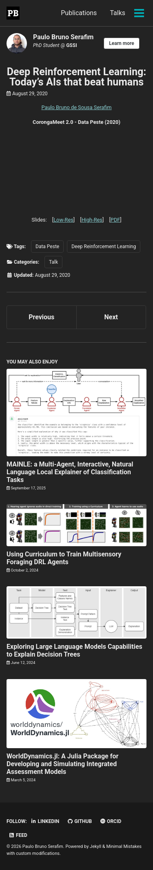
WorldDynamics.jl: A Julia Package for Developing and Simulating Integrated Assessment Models (62, 764)
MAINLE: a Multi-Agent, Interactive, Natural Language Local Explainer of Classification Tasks (70, 472)
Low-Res (63, 220)
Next (111, 317)
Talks (117, 13)
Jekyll (95, 846)
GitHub (79, 821)
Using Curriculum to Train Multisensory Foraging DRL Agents (64, 558)
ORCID (110, 821)
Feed (18, 835)
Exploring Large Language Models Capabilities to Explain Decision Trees (74, 650)
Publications (79, 13)
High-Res (92, 220)
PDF (115, 220)
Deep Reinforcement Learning (103, 246)
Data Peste (47, 246)
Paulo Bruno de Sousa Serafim (76, 107)
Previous (41, 317)
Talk (53, 262)
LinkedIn (45, 821)
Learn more (121, 43)
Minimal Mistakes (124, 846)
